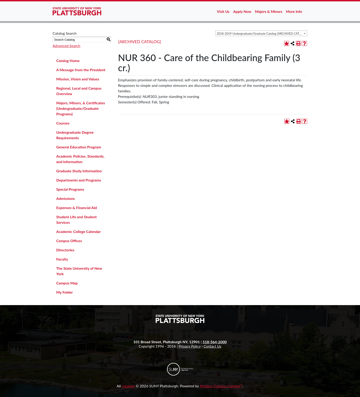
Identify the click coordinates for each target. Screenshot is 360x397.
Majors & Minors (268, 11)
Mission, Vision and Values (77, 79)
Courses (62, 123)
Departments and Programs (78, 180)
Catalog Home (67, 60)
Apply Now (242, 11)
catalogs (128, 386)
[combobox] (261, 33)
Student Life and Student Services (76, 219)
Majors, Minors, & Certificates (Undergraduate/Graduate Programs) (80, 108)
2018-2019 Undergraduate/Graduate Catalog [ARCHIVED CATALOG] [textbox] (262, 33)
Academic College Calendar (78, 231)
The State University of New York (79, 271)
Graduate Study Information (79, 171)
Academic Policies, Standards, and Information (80, 159)
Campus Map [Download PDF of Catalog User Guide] (67, 283)
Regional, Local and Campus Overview (78, 91)
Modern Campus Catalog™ (221, 386)
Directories (65, 250)
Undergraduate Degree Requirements (75, 135)
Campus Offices (69, 240)
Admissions (65, 198)
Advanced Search (66, 45)
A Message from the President (80, 70)
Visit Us (223, 11)
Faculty (62, 259)
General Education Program (78, 147)
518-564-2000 (215, 342)
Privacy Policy (190, 346)
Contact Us (212, 346)
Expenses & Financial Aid (76, 207)
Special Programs (70, 189)
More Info (294, 11)
